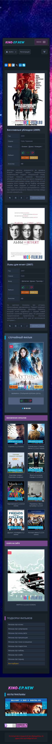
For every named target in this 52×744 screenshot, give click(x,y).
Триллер (39, 281)
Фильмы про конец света (17, 633)
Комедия (38, 146)
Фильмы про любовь (16, 650)
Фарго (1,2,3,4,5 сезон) (26, 605)
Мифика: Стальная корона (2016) (26, 393)
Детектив (25, 281)
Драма (31, 146)
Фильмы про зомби (15, 655)
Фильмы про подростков (17, 646)
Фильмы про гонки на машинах (20, 642)
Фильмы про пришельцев (18, 638)
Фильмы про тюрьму (16, 659)
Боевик (24, 146)
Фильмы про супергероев (18, 629)
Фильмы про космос (15, 624)
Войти (11, 52)
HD (22, 164)
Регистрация (25, 52)
